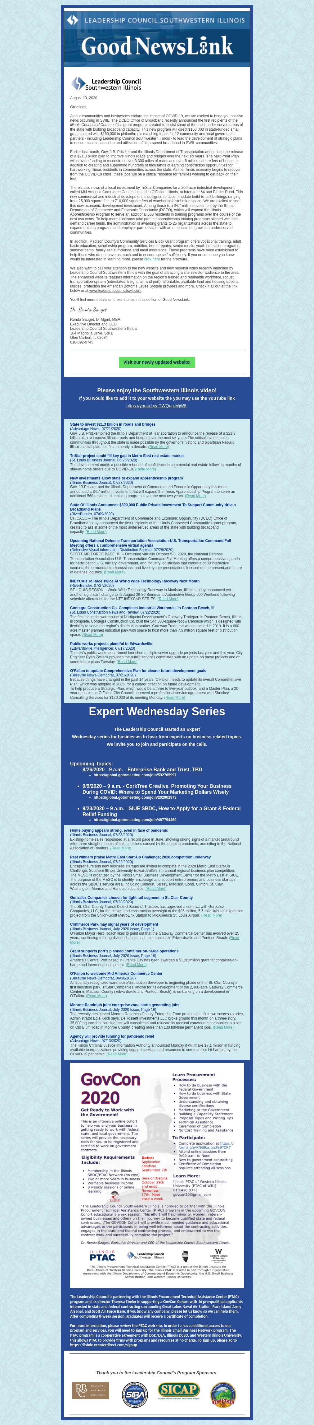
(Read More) (158, 447)
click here (152, 259)
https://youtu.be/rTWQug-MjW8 (156, 405)
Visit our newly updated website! (157, 362)
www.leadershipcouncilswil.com (115, 290)
